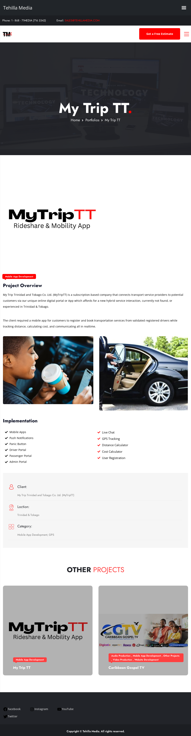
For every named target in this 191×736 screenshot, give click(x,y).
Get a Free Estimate (159, 34)
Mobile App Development (19, 276)
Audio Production (120, 656)
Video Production (122, 660)
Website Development (146, 660)
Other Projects (171, 656)
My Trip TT (21, 667)
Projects (108, 569)
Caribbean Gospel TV (126, 667)
